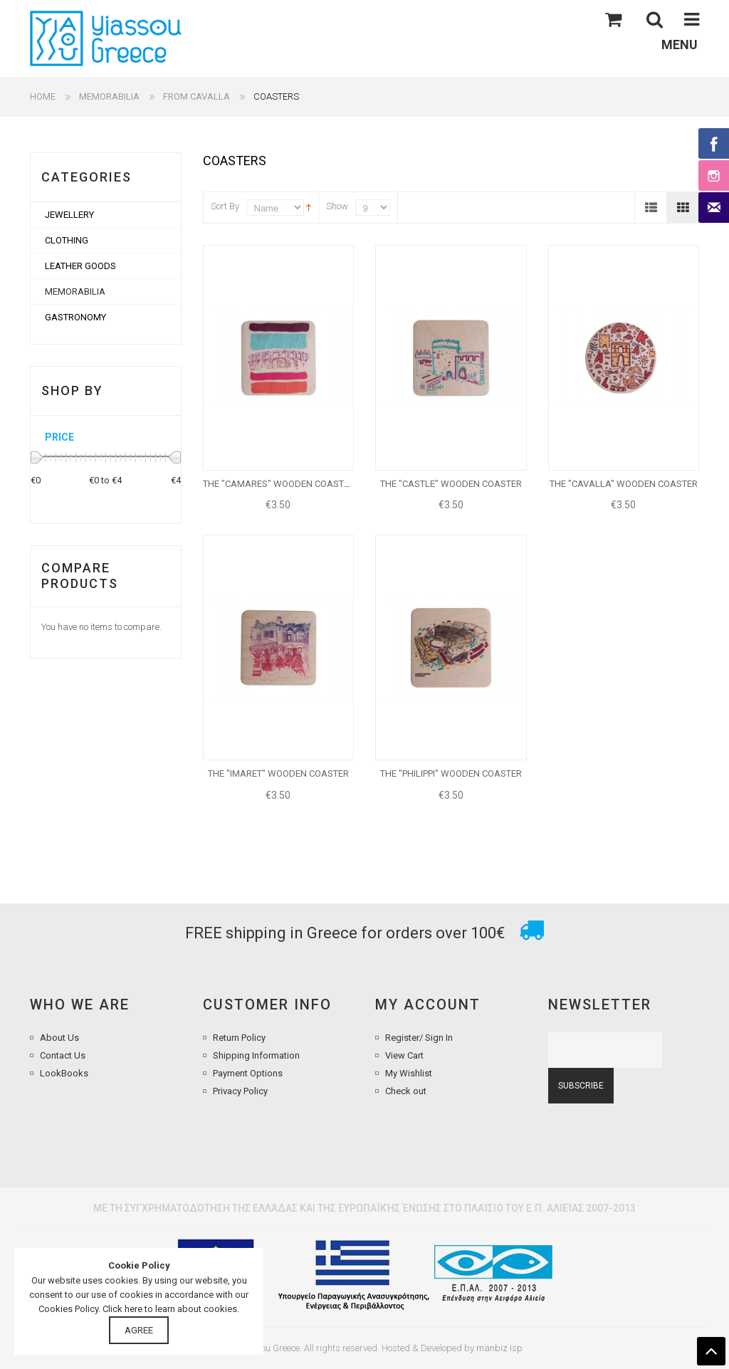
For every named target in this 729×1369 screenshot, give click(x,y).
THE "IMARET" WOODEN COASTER (278, 773)
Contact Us (62, 1055)
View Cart (404, 1055)
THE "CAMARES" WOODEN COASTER (279, 483)
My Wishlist (408, 1073)
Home (43, 96)
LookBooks (64, 1073)
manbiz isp (499, 1348)
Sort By (225, 206)
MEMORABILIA (109, 96)
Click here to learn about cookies (170, 1309)
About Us (59, 1037)
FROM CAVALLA (196, 96)
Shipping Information (256, 1055)
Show (337, 206)
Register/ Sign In (419, 1037)
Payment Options (248, 1073)
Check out (405, 1091)
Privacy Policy (240, 1091)
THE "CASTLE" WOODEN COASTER (451, 483)
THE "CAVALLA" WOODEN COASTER (624, 483)
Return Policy (239, 1037)
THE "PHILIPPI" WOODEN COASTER (451, 773)
